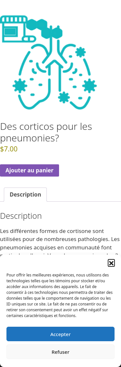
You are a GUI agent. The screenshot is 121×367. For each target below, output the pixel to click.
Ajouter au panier (29, 170)
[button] (111, 262)
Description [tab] (25, 194)
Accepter (60, 334)
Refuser (60, 352)
